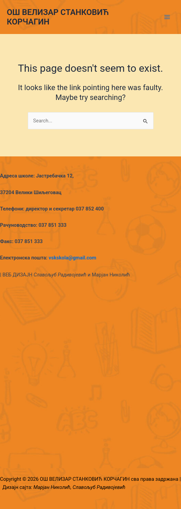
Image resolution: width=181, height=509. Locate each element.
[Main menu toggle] (167, 17)
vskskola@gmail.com (72, 258)
